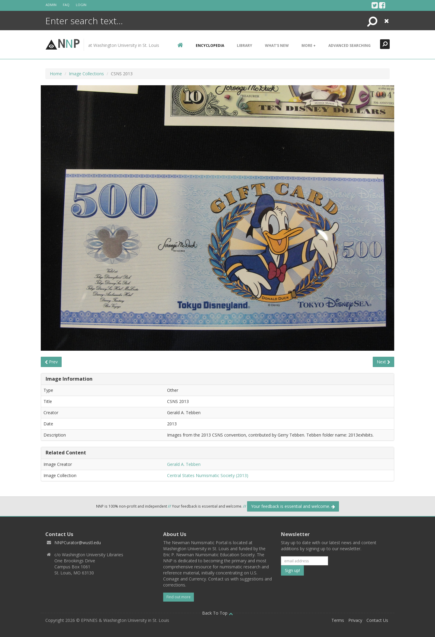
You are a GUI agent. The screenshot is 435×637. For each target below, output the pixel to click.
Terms (337, 620)
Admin (51, 4)
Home (56, 73)
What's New (277, 45)
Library (244, 45)
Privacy (355, 620)
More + (308, 45)
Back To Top (217, 613)
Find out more (178, 597)
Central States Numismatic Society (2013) (207, 475)
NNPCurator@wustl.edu (77, 542)
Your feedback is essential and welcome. (293, 506)
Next (383, 362)
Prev (51, 362)
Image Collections (86, 73)
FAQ (66, 4)
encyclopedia (210, 45)
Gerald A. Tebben (184, 464)
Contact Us (377, 620)
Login (81, 4)
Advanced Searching (349, 45)
